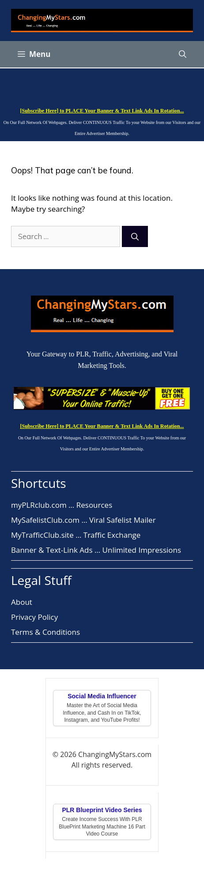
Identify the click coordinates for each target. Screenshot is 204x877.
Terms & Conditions (45, 632)
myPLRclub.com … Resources (61, 505)
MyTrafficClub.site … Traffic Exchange (75, 535)
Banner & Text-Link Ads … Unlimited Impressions (96, 550)
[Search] (135, 236)
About (21, 602)
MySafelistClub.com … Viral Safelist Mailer (83, 520)
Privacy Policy (34, 617)
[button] (182, 54)
